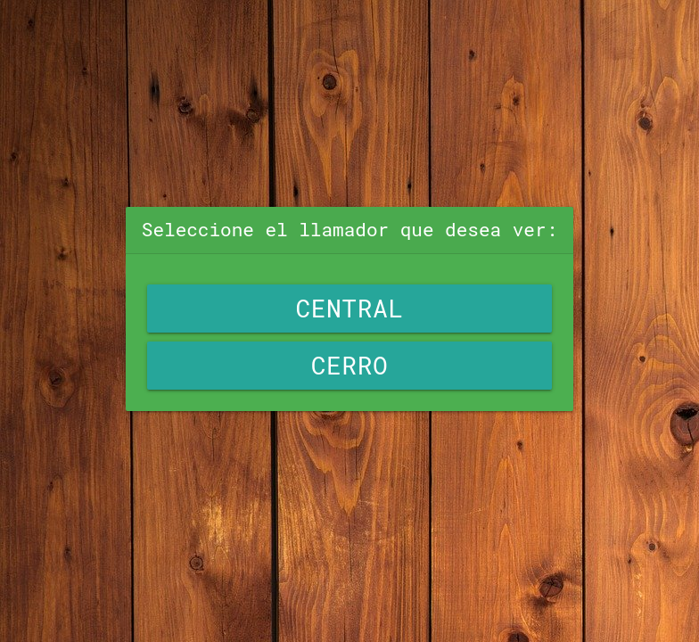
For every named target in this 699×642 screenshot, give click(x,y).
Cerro (350, 365)
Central (349, 308)
